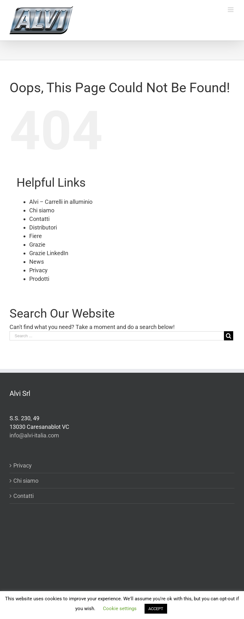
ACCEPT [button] (155, 608)
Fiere (35, 236)
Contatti (39, 219)
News (36, 261)
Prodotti (39, 278)
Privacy (38, 270)
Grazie (37, 244)
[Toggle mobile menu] (231, 9)
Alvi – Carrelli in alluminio (60, 201)
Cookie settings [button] (120, 608)
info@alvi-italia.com (34, 435)
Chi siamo (41, 210)
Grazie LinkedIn (48, 253)
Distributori (43, 227)
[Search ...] (117, 335)
